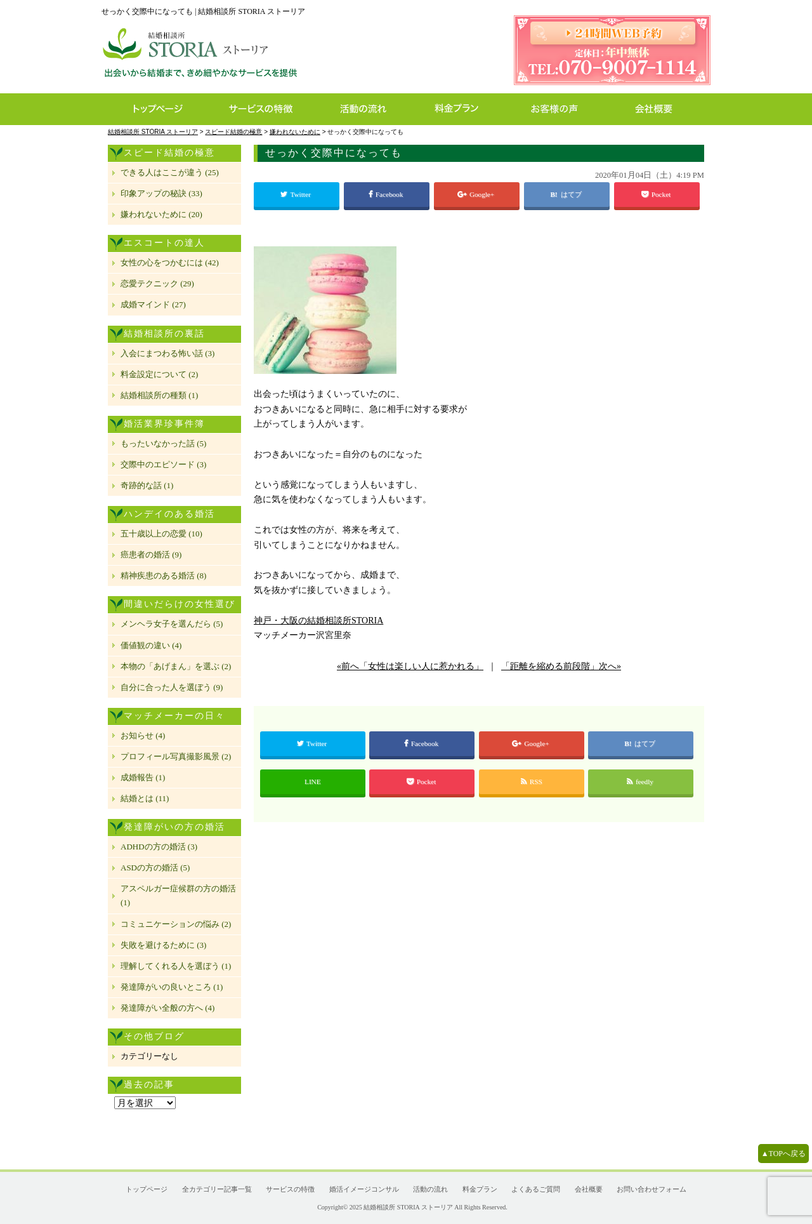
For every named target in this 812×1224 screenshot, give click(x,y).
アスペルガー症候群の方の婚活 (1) (178, 895)
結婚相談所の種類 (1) (159, 395)
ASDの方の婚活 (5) (155, 867)
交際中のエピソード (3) (163, 464)
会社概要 (657, 109)
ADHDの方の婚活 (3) (159, 846)
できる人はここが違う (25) (170, 172)
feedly (641, 781)
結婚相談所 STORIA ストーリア (407, 1207)
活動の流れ (369, 109)
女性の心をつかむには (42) (170, 262)
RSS (531, 781)
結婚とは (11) (145, 798)
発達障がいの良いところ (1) (172, 987)
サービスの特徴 (267, 109)
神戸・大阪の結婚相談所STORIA (318, 620)
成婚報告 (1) (143, 777)
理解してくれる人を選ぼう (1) (176, 966)
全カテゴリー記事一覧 (217, 1189)
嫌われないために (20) (161, 214)
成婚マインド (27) (153, 304)
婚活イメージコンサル (364, 1189)
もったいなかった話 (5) (163, 443)
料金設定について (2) (159, 374)
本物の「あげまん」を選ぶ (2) (176, 666)
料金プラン (463, 109)
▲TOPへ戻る (783, 1153)
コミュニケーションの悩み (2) (176, 924)
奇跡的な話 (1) (147, 485)
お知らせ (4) (143, 735)
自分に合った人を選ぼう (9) (172, 687)
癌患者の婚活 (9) (151, 554)
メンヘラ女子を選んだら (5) (172, 624)
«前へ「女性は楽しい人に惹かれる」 (410, 666)
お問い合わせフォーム (651, 1189)
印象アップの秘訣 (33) (161, 193)
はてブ (572, 194)
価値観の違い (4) (151, 645)
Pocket (656, 194)
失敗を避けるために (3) (163, 945)
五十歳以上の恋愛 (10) (161, 533)
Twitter (296, 194)
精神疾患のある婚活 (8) (163, 575)
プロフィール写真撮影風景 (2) (176, 756)
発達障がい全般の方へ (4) (167, 1008)
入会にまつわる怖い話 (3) (167, 353)
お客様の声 (558, 109)
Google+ (476, 194)
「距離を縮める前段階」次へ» (561, 666)
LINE (312, 781)
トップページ (157, 109)
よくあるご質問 (535, 1189)
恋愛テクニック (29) (157, 283)
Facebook (387, 194)
